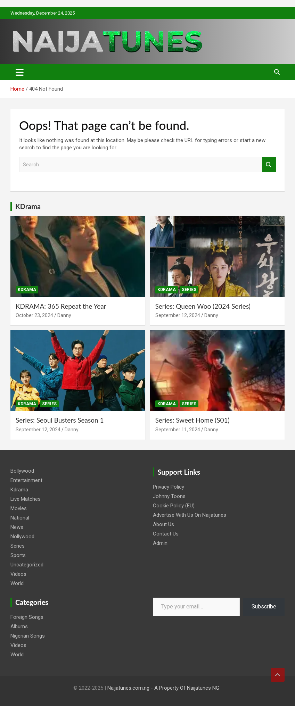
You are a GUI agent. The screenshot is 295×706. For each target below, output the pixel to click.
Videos (18, 574)
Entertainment (26, 480)
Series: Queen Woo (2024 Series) (203, 306)
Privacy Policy (168, 487)
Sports (18, 555)
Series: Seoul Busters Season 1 (60, 420)
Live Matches (25, 499)
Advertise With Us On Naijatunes (189, 515)
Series (189, 289)
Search (269, 165)
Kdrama (27, 289)
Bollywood (22, 471)
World (17, 583)
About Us (163, 524)
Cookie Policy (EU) (174, 505)
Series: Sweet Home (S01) (192, 420)
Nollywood (22, 536)
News (16, 527)
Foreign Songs (26, 617)
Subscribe (264, 606)
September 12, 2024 (177, 315)
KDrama (28, 206)
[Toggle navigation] (19, 72)
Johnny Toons (169, 496)
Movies (18, 508)
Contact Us (166, 534)
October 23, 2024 (34, 315)
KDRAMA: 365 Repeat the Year (61, 306)
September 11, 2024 (177, 429)
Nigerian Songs (27, 636)
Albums (19, 626)
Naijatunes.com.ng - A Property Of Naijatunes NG (163, 688)
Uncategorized (26, 565)
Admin (160, 543)
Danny (64, 315)
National (19, 518)
